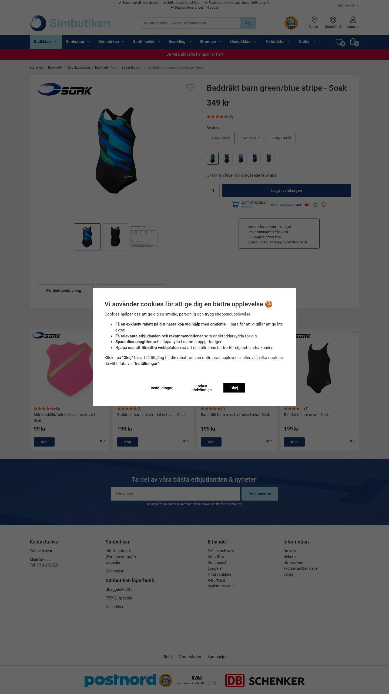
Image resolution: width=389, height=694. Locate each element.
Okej (234, 388)
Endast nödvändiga (202, 388)
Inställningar (162, 388)
